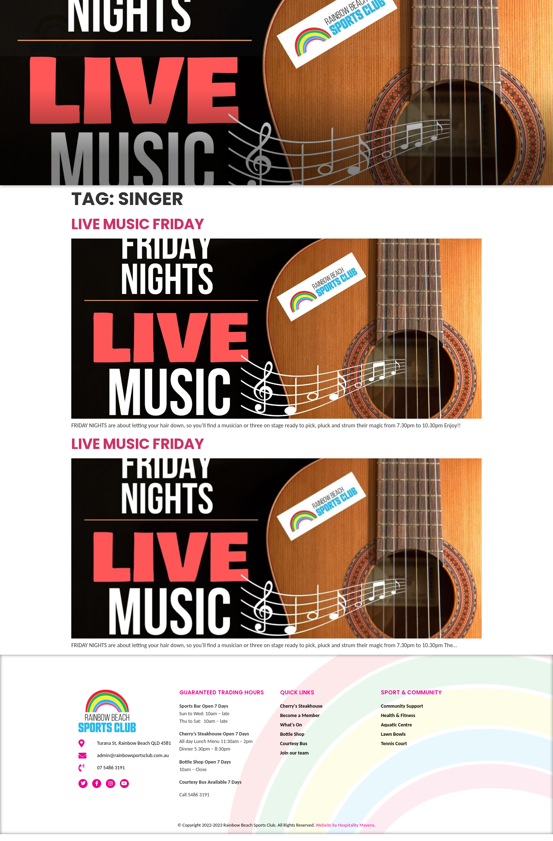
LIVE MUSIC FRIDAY (137, 231)
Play (246, 39)
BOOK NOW (488, 39)
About (535, 38)
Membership (435, 39)
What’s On (202, 38)
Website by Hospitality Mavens (345, 832)
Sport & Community (305, 38)
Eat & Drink (379, 38)
